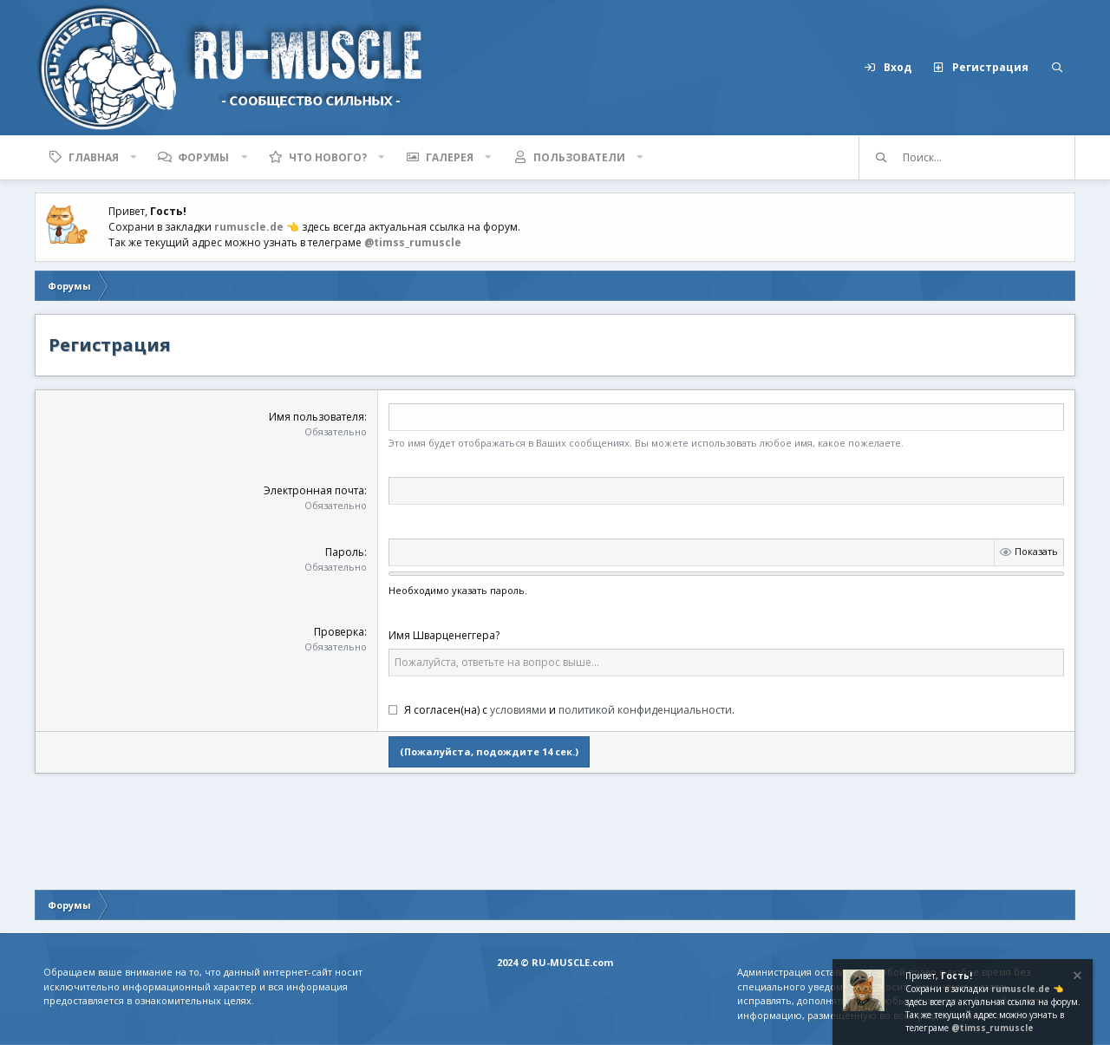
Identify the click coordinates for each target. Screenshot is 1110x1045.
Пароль (344, 552)
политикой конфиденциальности (645, 709)
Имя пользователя (316, 416)
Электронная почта (314, 490)
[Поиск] (1057, 67)
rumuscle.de (249, 226)
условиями (518, 709)
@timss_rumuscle (412, 242)
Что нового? (328, 157)
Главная (94, 157)
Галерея (449, 157)
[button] (133, 157)
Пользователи (579, 157)
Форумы (203, 157)
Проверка (339, 631)
